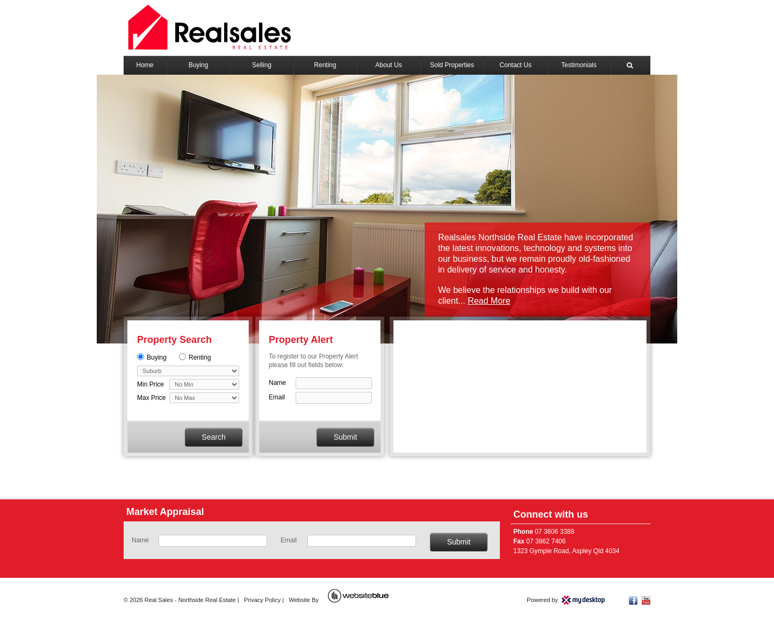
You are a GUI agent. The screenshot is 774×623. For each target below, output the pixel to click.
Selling (261, 65)
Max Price (151, 398)
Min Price (150, 384)
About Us (388, 65)
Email (277, 397)
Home (144, 65)
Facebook (633, 600)
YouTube (646, 600)
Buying (199, 65)
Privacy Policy (262, 600)
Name (277, 382)
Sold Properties (452, 65)
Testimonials (579, 65)
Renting (325, 65)
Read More (489, 300)
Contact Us (515, 65)
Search (630, 65)
